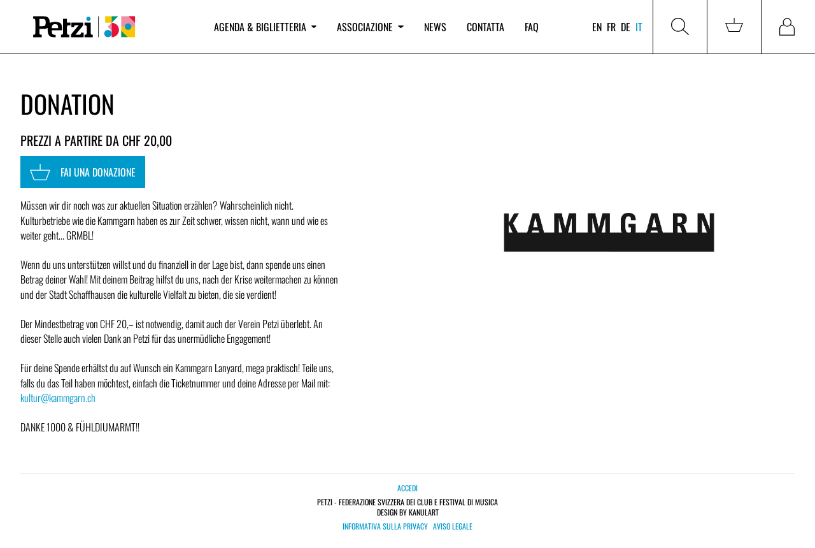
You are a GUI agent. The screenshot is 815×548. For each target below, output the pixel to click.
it (638, 26)
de (625, 26)
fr (611, 26)
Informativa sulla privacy (385, 526)
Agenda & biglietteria (265, 26)
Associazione (370, 26)
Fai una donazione (83, 172)
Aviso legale (452, 526)
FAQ (532, 26)
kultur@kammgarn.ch (58, 397)
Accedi (407, 487)
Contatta (485, 26)
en (597, 26)
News (435, 26)
